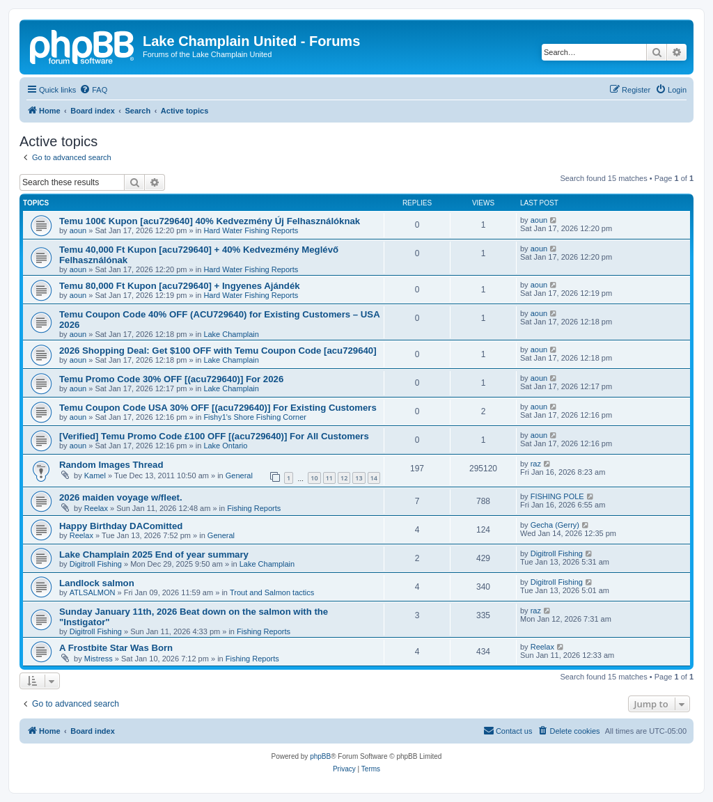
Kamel (95, 475)
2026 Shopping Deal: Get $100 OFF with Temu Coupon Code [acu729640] (218, 350)
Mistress (98, 658)
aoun (78, 230)
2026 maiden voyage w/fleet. (120, 497)
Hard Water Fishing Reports (250, 230)
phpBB (320, 756)
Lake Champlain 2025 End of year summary (154, 554)
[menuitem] (93, 89)
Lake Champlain (231, 334)
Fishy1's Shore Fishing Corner (254, 417)
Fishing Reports (254, 508)
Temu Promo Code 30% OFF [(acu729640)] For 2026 (171, 379)
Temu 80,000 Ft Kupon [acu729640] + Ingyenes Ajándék (179, 286)
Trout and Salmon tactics (272, 592)
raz (536, 463)
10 (314, 477)
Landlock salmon (96, 583)
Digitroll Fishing (96, 564)
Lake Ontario (225, 445)
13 (358, 477)
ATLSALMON (93, 592)
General (239, 475)
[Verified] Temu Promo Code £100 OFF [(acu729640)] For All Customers (214, 436)
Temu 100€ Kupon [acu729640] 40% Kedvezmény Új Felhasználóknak (209, 221)
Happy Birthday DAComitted (120, 526)
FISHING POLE (557, 496)
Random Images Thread (111, 464)
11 (329, 477)
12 (343, 477)
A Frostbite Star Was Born (116, 648)
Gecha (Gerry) (555, 525)
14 (373, 477)
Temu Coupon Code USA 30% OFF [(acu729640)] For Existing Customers (218, 407)
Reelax (96, 508)
